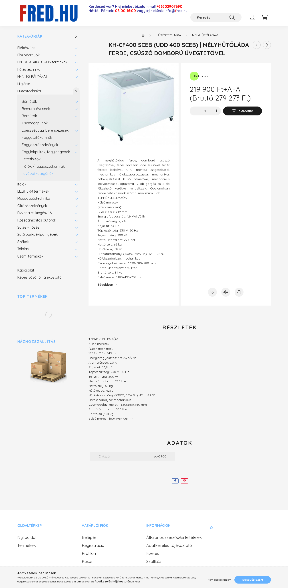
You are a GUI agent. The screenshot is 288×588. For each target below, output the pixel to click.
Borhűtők (29, 116)
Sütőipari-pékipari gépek (37, 234)
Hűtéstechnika (29, 91)
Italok (21, 184)
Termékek (26, 545)
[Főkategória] (143, 35)
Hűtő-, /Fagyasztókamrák (43, 166)
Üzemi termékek (30, 256)
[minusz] (194, 111)
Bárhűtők (29, 101)
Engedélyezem (252, 579)
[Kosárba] (242, 111)
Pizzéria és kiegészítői (34, 213)
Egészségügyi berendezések (45, 130)
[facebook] (175, 480)
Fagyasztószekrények (40, 145)
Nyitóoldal (26, 537)
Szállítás (153, 561)
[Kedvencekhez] (212, 292)
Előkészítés (26, 48)
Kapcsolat (25, 270)
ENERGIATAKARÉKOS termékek (42, 62)
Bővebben (105, 285)
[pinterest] (184, 480)
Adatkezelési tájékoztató (169, 545)
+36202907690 (169, 6)
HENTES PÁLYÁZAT (32, 76)
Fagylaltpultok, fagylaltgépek (46, 152)
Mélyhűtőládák (205, 35)
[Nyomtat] (239, 292)
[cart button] (264, 17)
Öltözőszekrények (32, 205)
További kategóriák (37, 173)
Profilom (89, 553)
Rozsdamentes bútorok (36, 220)
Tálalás (23, 249)
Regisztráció (93, 545)
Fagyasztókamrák (37, 137)
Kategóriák (30, 36)
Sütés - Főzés (28, 227)
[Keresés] (216, 17)
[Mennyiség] (205, 111)
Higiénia (23, 84)
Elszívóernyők (28, 55)
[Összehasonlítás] (225, 292)
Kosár (87, 561)
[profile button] (252, 17)
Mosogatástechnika (33, 198)
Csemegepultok (35, 123)
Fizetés (152, 553)
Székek (23, 242)
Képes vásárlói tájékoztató (39, 277)
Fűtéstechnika (28, 69)
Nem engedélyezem (219, 579)
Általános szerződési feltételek (174, 537)
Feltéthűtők (31, 159)
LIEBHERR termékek (33, 191)
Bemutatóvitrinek (36, 109)
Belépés (89, 537)
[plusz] (216, 111)
